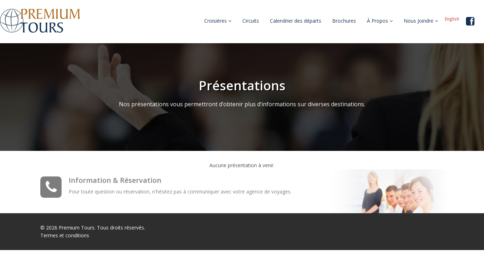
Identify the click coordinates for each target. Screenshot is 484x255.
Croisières (217, 20)
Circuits (250, 20)
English (452, 19)
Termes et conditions (64, 235)
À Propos (380, 20)
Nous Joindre (421, 20)
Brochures (344, 20)
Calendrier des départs (295, 20)
